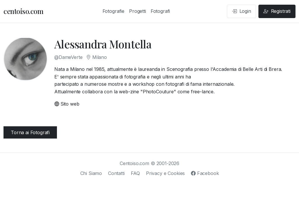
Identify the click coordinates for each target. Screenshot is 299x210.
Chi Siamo (91, 173)
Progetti (137, 11)
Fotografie (113, 11)
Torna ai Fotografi (30, 132)
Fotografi (160, 11)
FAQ (135, 173)
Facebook (205, 173)
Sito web (66, 104)
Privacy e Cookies (165, 173)
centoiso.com (23, 11)
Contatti (116, 173)
